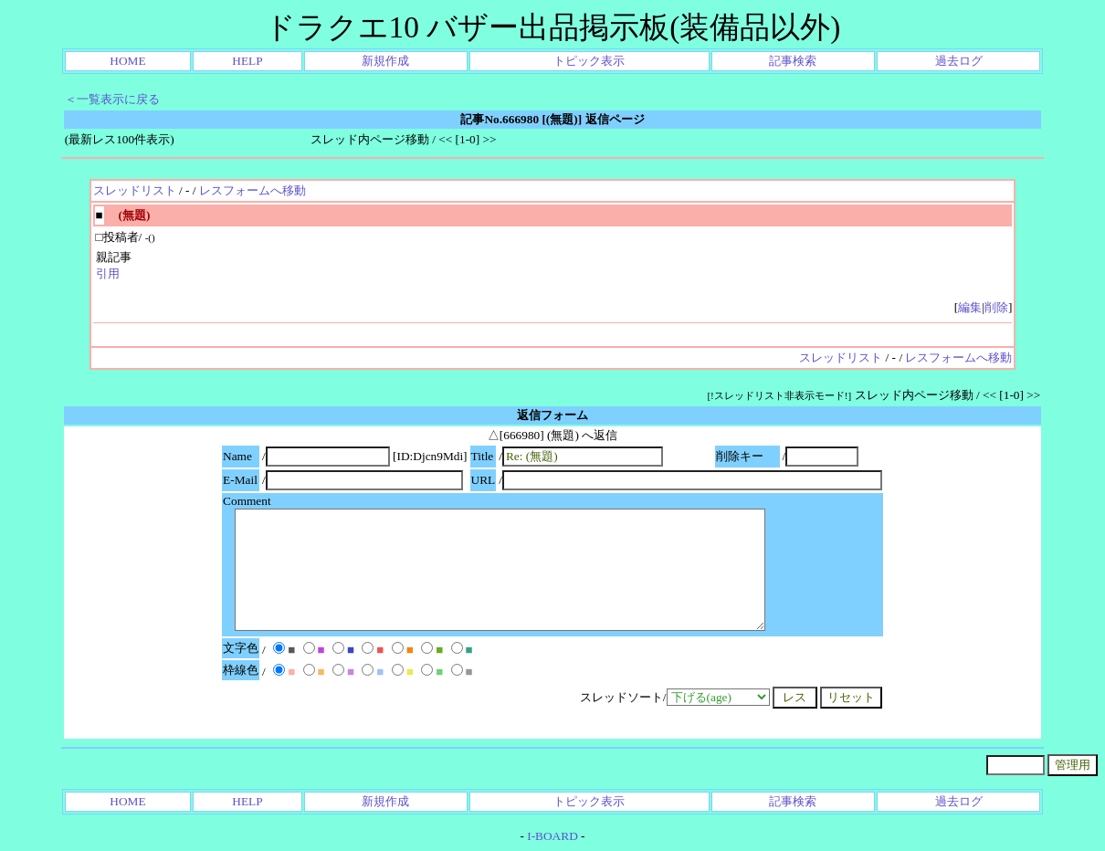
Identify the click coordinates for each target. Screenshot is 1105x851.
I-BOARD (552, 836)
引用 (108, 273)
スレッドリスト (134, 190)
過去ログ (959, 61)
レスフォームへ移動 (252, 190)
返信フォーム (552, 415)
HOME (127, 61)
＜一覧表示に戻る (112, 99)
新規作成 (385, 61)
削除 (996, 307)
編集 (970, 307)
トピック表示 (589, 61)
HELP (247, 61)
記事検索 (792, 61)
